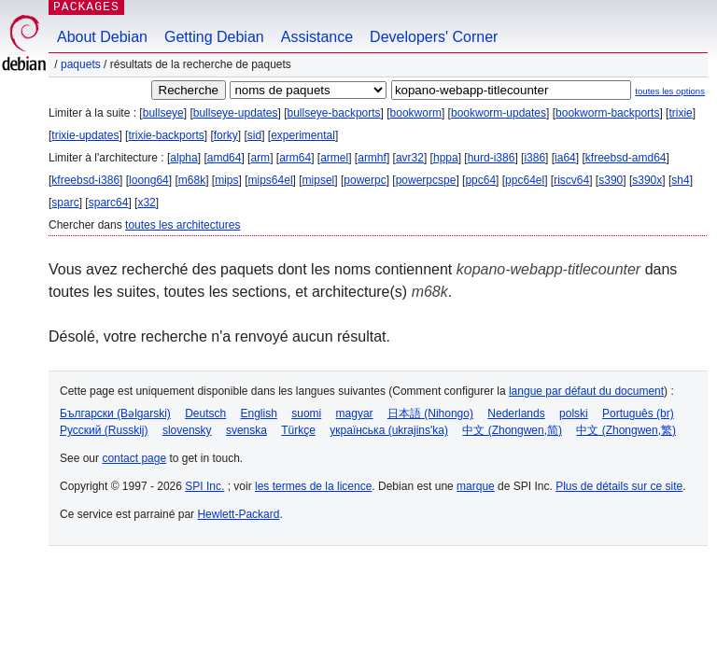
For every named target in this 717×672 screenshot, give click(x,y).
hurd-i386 (491, 157)
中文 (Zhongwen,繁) (626, 430)
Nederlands (515, 413)
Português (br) (638, 413)
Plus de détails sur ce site (618, 486)
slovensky (187, 430)
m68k (191, 180)
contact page (134, 458)
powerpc (365, 180)
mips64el (270, 180)
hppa (445, 157)
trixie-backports (166, 135)
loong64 (149, 180)
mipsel (318, 180)
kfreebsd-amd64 (626, 157)
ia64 (565, 157)
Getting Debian (214, 37)
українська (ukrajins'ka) (389, 430)
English (259, 413)
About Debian (102, 37)
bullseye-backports (334, 112)
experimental (303, 135)
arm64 (295, 157)
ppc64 (480, 180)
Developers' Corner (434, 37)
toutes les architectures (182, 224)
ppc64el (524, 180)
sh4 (680, 180)
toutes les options (670, 91)
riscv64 (571, 180)
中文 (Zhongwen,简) (512, 430)
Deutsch (205, 413)
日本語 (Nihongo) (430, 413)
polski (573, 413)
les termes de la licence (313, 486)
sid (254, 135)
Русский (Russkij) (104, 430)
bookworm (416, 112)
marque (476, 486)
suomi (306, 413)
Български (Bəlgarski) (115, 413)
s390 (610, 180)
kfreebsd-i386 (85, 180)
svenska (246, 430)
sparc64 (109, 202)
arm (260, 157)
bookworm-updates (498, 112)
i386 (534, 157)
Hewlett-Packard (238, 514)
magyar (354, 413)
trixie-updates (85, 135)
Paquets (81, 64)
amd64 (224, 157)
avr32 (410, 157)
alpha (183, 157)
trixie (680, 112)
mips (226, 180)
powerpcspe (426, 180)
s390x (647, 180)
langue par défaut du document (586, 391)
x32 (146, 202)
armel (334, 157)
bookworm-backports (607, 112)
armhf (372, 157)
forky (226, 135)
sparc (64, 202)
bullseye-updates (235, 112)
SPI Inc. (204, 486)
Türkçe (298, 430)
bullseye (163, 112)
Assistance (317, 37)
